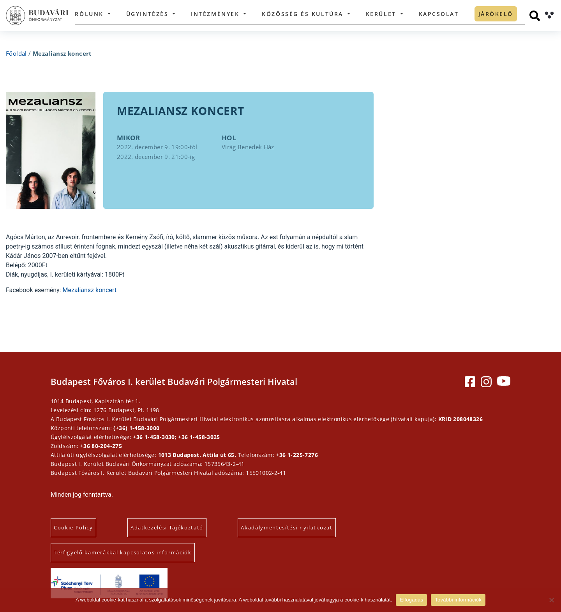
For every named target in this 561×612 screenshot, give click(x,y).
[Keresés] (535, 16)
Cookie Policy (73, 527)
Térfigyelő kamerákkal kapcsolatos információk (123, 552)
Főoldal (16, 53)
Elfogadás (411, 600)
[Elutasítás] (551, 600)
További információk (458, 600)
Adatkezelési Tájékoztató (167, 527)
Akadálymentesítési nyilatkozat (286, 527)
